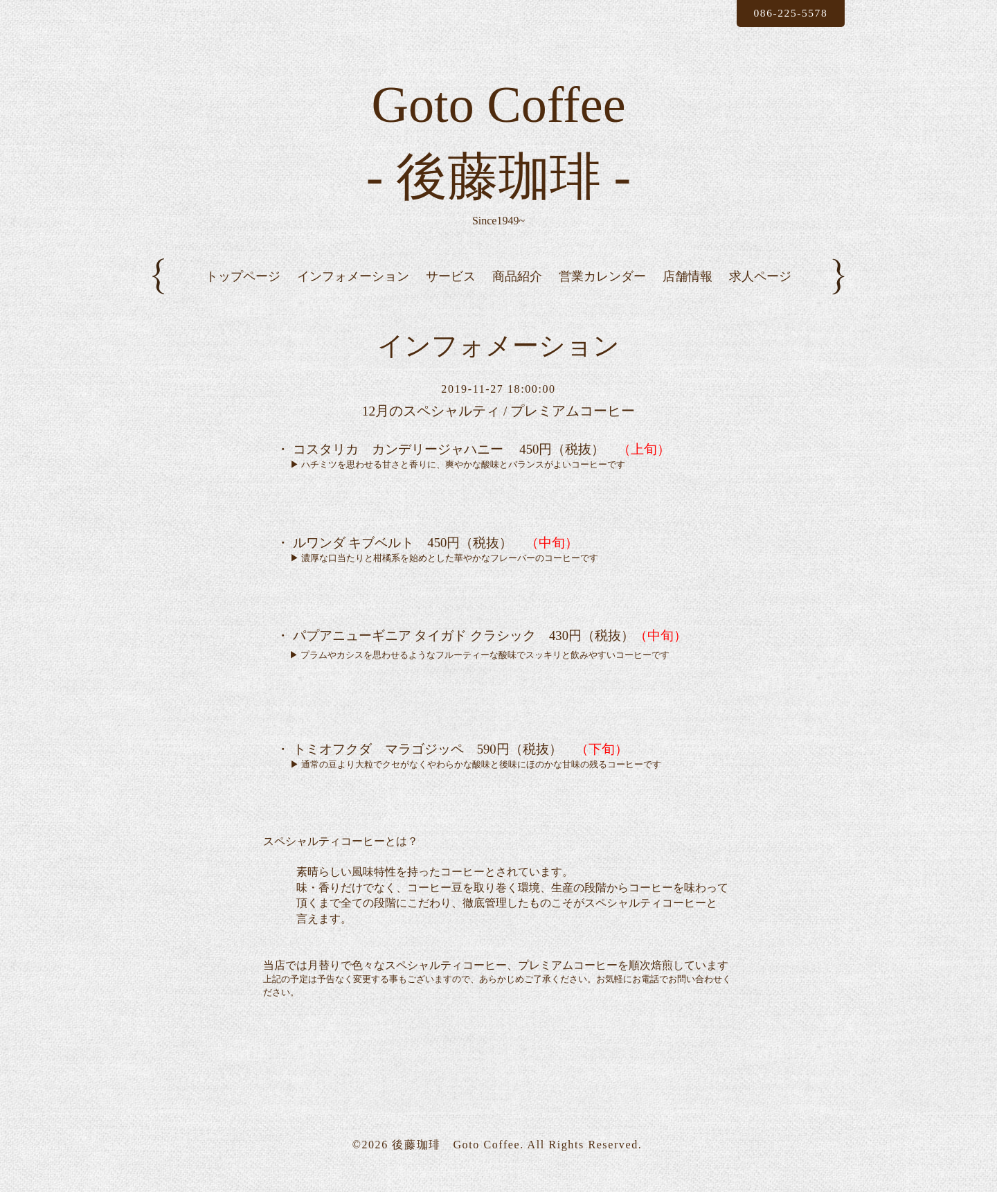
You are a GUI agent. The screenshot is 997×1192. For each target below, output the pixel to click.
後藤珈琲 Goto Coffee (456, 1156)
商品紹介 (517, 287)
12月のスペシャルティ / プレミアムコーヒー (498, 423)
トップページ (243, 287)
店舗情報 (687, 287)
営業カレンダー (602, 287)
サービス (451, 287)
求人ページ (760, 287)
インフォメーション (353, 287)
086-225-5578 (788, 13)
